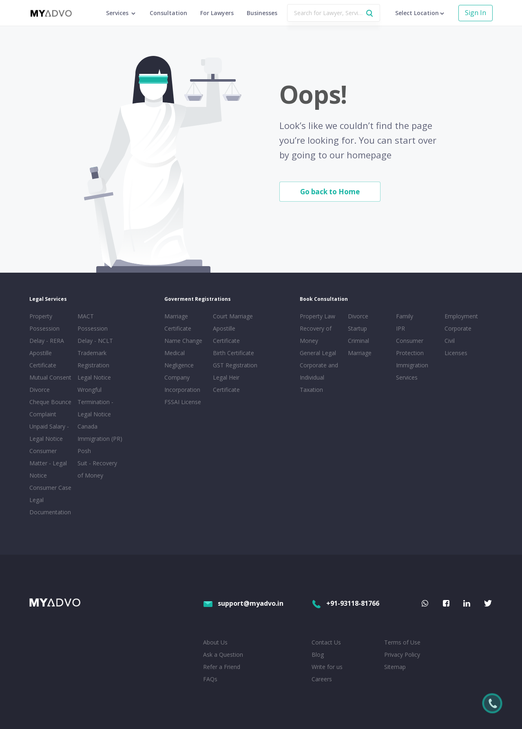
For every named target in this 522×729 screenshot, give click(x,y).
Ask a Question (223, 654)
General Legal (318, 353)
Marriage (360, 353)
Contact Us (326, 642)
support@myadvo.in (243, 603)
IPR (400, 328)
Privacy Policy (402, 654)
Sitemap (395, 667)
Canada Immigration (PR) (99, 432)
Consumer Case (50, 487)
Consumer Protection (410, 347)
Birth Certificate (233, 353)
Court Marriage (233, 316)
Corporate (458, 328)
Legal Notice (94, 377)
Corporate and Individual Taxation (319, 377)
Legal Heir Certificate (226, 383)
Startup (357, 328)
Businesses (262, 13)
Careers (322, 679)
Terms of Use (402, 642)
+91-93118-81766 (345, 603)
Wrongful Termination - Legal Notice (95, 402)
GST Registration (235, 365)
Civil (450, 340)
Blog (318, 654)
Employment (461, 316)
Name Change (183, 340)
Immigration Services (412, 371)
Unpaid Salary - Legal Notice (49, 432)
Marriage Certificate (177, 322)
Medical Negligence (179, 359)
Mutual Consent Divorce (50, 383)
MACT (85, 316)
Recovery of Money (316, 334)
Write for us (327, 667)
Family (404, 316)
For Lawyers (217, 13)
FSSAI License (182, 402)
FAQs (210, 679)
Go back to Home (330, 191)
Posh (84, 451)
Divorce (358, 316)
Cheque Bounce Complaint (50, 408)
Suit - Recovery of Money (97, 469)
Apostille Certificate (42, 359)
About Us (215, 642)
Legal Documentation (50, 506)
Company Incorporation (182, 383)
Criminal (358, 340)
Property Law (317, 316)
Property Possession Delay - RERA (46, 328)
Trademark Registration (93, 359)
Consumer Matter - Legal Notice (48, 463)
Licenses (456, 353)
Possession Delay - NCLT (95, 334)
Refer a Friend (221, 667)
